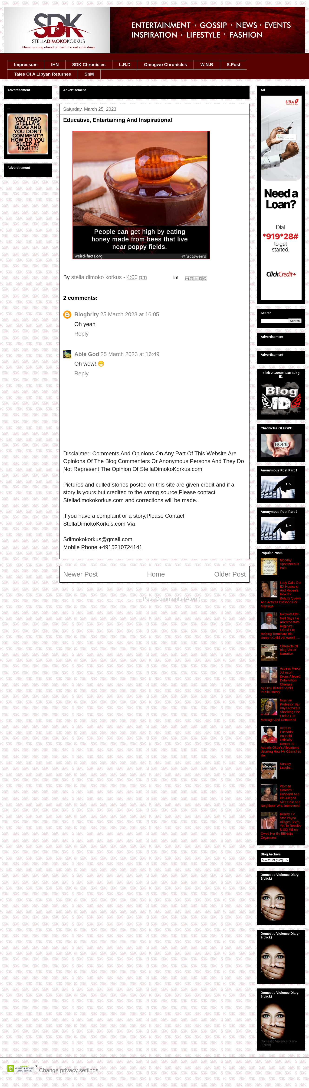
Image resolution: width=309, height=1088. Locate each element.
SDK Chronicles (89, 64)
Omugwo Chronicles (165, 64)
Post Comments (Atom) (172, 599)
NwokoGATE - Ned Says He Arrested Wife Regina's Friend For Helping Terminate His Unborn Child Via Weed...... (280, 626)
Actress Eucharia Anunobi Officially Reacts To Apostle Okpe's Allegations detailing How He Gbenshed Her (281, 741)
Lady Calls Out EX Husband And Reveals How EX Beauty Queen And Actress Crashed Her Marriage (281, 594)
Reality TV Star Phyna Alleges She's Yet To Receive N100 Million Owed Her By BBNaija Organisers (281, 825)
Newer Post (80, 574)
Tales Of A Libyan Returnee (42, 74)
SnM (89, 74)
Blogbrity (86, 314)
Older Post (230, 574)
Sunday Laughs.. (286, 766)
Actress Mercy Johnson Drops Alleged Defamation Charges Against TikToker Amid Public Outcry (280, 680)
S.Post (233, 64)
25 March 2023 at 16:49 (130, 354)
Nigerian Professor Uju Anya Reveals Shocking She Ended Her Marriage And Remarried (280, 710)
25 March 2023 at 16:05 (129, 314)
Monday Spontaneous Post (289, 564)
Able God (86, 354)
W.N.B (207, 64)
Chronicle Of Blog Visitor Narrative (289, 650)
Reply (81, 333)
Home (156, 574)
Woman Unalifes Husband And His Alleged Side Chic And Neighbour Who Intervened (280, 796)
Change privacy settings (69, 1070)
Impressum (26, 64)
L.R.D (125, 64)
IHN (55, 64)
